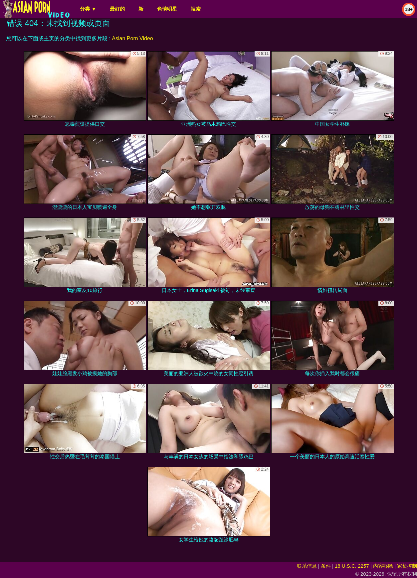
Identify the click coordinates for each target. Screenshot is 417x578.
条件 (326, 566)
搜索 (196, 9)
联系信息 (307, 566)
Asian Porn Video (132, 38)
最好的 (117, 9)
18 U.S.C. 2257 (352, 566)
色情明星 (167, 9)
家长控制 (407, 566)
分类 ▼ (88, 9)
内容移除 (383, 566)
